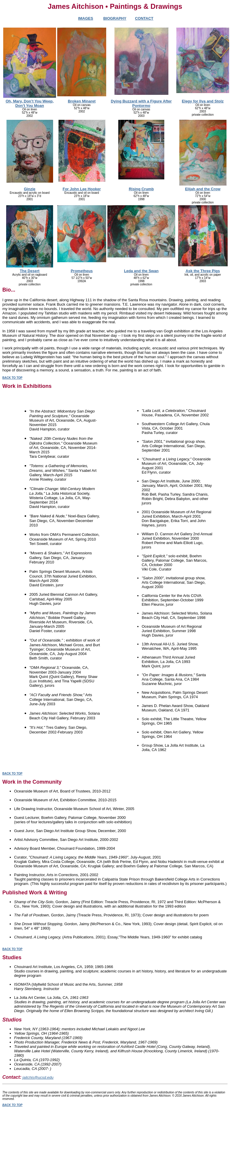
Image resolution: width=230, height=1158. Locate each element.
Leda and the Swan (141, 271)
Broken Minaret (82, 101)
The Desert (29, 271)
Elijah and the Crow (203, 189)
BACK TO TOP (12, 377)
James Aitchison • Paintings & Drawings (115, 6)
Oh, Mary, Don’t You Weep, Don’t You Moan (30, 103)
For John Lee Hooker (81, 189)
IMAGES (85, 18)
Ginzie (29, 189)
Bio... (8, 290)
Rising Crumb (141, 189)
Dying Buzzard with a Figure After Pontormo (141, 103)
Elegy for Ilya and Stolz (203, 101)
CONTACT (144, 18)
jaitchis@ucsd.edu (38, 1077)
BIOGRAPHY (114, 18)
